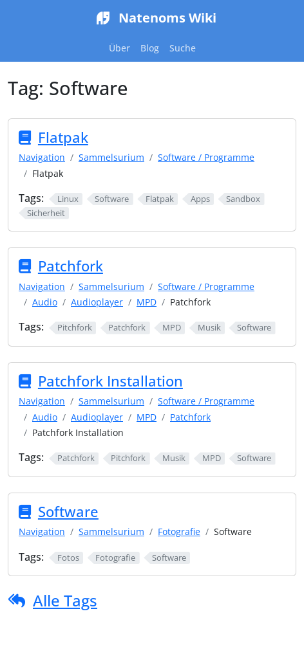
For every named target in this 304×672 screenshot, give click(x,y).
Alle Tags (65, 600)
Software (68, 511)
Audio (44, 302)
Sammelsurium (111, 157)
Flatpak (63, 137)
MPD (147, 302)
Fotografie (179, 531)
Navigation (42, 157)
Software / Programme (206, 157)
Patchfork (70, 266)
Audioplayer (97, 302)
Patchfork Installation (110, 381)
